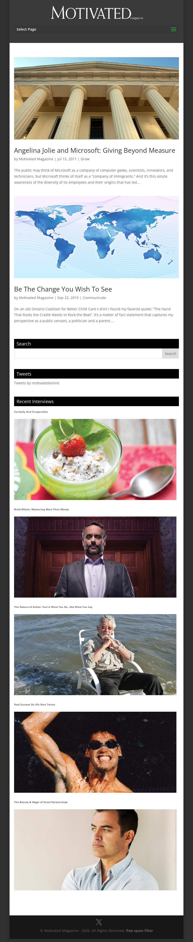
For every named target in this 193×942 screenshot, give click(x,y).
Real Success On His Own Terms (34, 704)
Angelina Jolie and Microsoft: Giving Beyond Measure (94, 150)
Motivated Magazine (36, 159)
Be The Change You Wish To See (63, 289)
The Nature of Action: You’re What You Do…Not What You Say (53, 607)
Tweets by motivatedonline (36, 383)
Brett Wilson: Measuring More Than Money (41, 509)
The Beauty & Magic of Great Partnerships (41, 802)
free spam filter (139, 930)
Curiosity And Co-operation (31, 411)
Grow (85, 159)
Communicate (94, 297)
